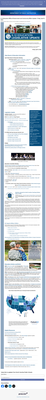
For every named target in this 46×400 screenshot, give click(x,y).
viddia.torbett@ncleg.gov (35, 183)
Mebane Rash (9, 266)
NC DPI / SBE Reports (23, 126)
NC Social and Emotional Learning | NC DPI (13, 332)
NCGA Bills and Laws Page (13, 137)
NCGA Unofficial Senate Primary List (16, 124)
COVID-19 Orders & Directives (10, 347)
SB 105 (25, 96)
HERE (19, 185)
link (8, 217)
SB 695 (27, 94)
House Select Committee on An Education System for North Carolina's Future (20, 165)
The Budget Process (18, 145)
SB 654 (26, 93)
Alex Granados (13, 68)
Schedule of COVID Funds (12, 339)
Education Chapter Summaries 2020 (14, 139)
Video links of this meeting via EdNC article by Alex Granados (18, 188)
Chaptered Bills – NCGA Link (13, 135)
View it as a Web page (28, 23)
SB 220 (30, 92)
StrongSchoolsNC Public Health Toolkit (12, 350)
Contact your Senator (22, 118)
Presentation (32, 177)
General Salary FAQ (13, 344)
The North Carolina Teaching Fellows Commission (30, 195)
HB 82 (32, 90)
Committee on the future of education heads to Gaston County (29, 186)
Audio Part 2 (28, 59)
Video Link (29, 176)
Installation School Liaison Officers (14, 229)
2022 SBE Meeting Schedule (24, 104)
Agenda (18, 59)
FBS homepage (24, 335)
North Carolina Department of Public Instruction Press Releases (16, 353)
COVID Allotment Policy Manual (13, 337)
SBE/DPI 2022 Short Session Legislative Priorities (19, 86)
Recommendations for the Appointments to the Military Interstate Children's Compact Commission (23, 237)
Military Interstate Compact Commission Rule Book (18, 235)
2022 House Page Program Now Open (11, 120)
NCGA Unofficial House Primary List (16, 123)
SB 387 (30, 91)
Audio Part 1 (23, 59)
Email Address (3, 374)
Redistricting (10, 122)
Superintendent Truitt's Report (16, 99)
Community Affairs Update (15, 70)
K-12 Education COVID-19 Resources (29, 348)
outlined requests (26, 278)
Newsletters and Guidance (12, 340)
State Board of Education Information (15, 55)
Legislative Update (10, 112)
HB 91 (26, 95)
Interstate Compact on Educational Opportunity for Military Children (19, 232)
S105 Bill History (8, 147)
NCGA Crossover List (12, 128)
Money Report (14, 147)
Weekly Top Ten (7, 352)
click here (33, 120)
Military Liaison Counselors (12, 227)
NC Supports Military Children (11, 223)
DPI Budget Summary (21, 147)
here (17, 104)
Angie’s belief (11, 267)
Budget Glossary (11, 145)
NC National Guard (11, 231)
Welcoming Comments (14, 173)
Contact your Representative (23, 120)
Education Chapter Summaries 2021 (14, 140)
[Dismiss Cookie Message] (44, 1)
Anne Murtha (10, 358)
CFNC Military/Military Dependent (13, 239)
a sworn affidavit (10, 275)
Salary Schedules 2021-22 (14, 345)
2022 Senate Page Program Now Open (11, 118)
